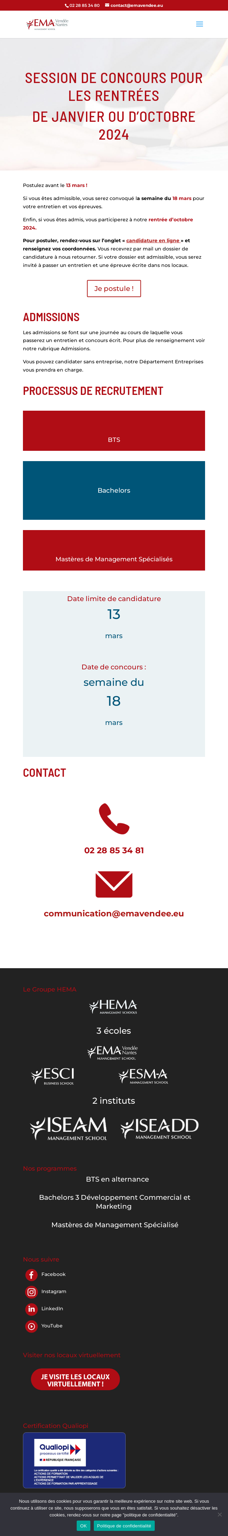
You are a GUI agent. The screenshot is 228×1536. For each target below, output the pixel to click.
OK (83, 1525)
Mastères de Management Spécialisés (114, 559)
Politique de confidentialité (124, 1525)
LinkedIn (52, 1308)
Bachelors (114, 490)
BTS (114, 440)
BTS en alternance (117, 1179)
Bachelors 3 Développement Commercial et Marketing (114, 1201)
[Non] (219, 1514)
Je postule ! (114, 288)
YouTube (52, 1326)
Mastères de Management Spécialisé (114, 1225)
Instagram (53, 1291)
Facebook (53, 1274)
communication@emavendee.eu (114, 913)
